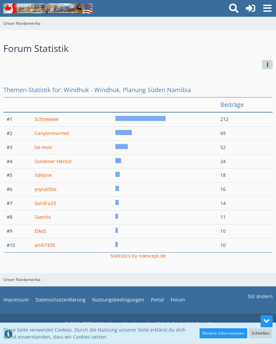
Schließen (261, 333)
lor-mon (43, 147)
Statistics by (138, 256)
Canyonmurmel (52, 133)
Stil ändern (260, 296)
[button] (267, 8)
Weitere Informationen (223, 333)
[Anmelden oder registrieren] (250, 8)
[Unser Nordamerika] (48, 8)
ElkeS (40, 231)
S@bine (43, 175)
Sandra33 (45, 203)
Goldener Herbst (53, 161)
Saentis (43, 217)
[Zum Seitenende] (267, 321)
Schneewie (47, 119)
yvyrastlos (46, 189)
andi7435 (45, 245)
